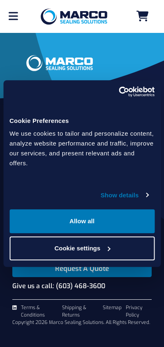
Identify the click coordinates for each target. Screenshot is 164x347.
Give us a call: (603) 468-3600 (58, 286)
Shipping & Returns (74, 311)
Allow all (82, 220)
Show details (120, 195)
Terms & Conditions (33, 311)
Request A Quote (82, 268)
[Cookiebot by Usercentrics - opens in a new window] (119, 91)
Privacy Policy (134, 311)
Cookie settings (82, 248)
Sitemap (112, 307)
